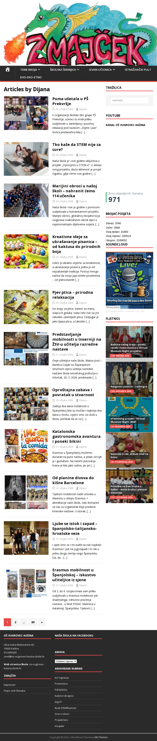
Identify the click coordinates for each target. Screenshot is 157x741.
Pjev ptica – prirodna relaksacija (72, 295)
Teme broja (28, 69)
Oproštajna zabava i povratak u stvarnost (73, 392)
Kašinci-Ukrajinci (64, 695)
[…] (83, 132)
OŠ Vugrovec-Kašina (115, 311)
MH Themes (101, 737)
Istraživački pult (138, 69)
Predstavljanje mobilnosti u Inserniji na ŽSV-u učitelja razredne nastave (76, 342)
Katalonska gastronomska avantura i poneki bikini (76, 436)
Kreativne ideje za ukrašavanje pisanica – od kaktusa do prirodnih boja (76, 244)
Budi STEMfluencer (66, 708)
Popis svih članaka (14, 690)
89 (32, 622)
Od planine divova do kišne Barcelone (73, 480)
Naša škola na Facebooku (74, 635)
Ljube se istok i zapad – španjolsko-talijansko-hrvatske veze (74, 528)
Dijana (83, 109)
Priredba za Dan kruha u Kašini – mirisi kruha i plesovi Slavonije (129, 489)
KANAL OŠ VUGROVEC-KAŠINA (125, 125)
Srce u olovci (62, 714)
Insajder (59, 726)
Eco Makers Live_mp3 (134, 311)
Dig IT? (58, 702)
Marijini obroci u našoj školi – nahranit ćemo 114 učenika (74, 190)
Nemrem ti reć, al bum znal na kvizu (129, 455)
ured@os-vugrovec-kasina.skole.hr (24, 656)
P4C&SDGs (61, 689)
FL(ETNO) (113, 319)
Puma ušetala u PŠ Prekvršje (70, 101)
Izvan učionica (100, 69)
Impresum (9, 684)
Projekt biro (61, 720)
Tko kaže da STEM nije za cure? (76, 147)
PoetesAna (61, 683)
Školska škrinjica (63, 69)
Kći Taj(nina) (62, 677)
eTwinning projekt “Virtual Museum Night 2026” (128, 420)
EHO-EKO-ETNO (31, 77)
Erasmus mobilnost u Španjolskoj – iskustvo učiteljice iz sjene (74, 574)
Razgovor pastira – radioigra (129, 386)
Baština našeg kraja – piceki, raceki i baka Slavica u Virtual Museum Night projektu (129, 348)
